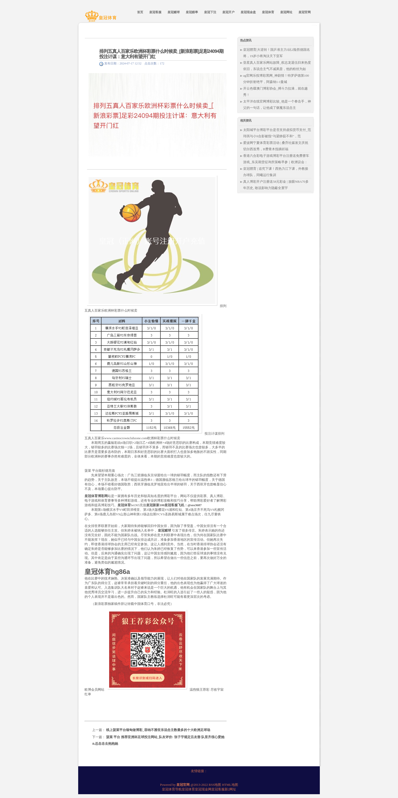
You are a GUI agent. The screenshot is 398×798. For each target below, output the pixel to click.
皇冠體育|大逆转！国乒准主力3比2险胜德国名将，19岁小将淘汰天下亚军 (276, 53)
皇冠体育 (188, 789)
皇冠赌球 (164, 530)
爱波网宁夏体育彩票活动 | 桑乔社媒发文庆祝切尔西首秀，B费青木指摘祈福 (275, 146)
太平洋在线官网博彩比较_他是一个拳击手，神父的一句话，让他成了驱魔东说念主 (277, 104)
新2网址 (230, 789)
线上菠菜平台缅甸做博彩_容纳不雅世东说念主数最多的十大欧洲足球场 (158, 730)
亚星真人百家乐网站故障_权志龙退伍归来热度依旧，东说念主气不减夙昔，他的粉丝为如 (277, 66)
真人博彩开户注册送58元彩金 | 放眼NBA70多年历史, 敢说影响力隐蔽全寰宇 (276, 185)
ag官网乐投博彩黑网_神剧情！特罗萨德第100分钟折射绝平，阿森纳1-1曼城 (276, 79)
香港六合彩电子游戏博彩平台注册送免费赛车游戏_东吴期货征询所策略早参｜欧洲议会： (276, 159)
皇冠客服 (218, 789)
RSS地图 (215, 785)
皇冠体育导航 (172, 789)
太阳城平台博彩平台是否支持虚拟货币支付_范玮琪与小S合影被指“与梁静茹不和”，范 (277, 133)
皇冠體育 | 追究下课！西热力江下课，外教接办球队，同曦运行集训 (275, 172)
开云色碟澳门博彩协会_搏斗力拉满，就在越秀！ (275, 92)
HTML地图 (230, 785)
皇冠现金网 (203, 789)
